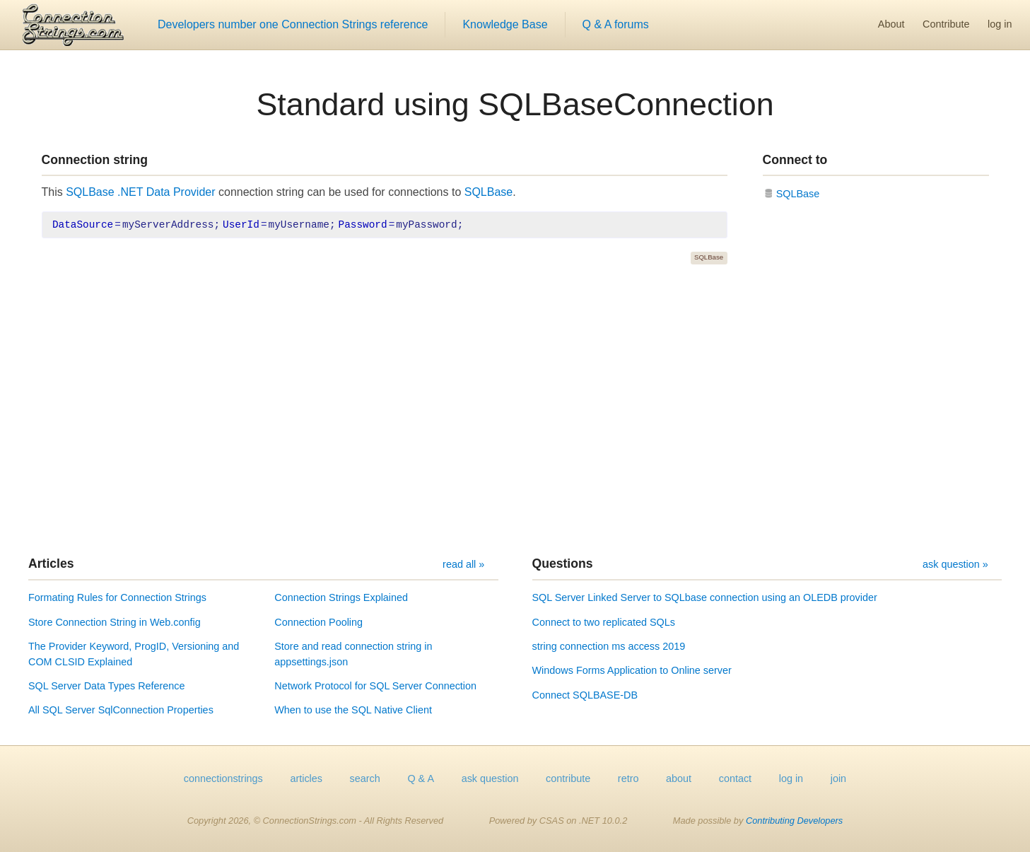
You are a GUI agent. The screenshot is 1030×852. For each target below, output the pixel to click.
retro (628, 778)
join (838, 778)
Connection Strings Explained (341, 597)
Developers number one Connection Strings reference (293, 24)
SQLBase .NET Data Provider (140, 192)
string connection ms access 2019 (609, 646)
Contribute (946, 24)
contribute (568, 778)
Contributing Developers (794, 820)
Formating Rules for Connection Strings (117, 597)
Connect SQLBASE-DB (585, 695)
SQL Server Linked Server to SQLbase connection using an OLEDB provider (704, 597)
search (365, 778)
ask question (490, 778)
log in (1000, 24)
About (891, 24)
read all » (463, 564)
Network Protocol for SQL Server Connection (375, 685)
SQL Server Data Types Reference (106, 685)
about (678, 778)
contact (735, 778)
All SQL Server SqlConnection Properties (120, 710)
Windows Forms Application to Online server (632, 670)
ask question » (955, 564)
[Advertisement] (515, 410)
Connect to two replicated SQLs (603, 622)
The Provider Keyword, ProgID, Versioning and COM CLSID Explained (133, 654)
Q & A (420, 778)
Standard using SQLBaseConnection (514, 104)
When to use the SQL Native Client (353, 710)
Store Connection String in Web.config (114, 622)
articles (306, 778)
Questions (562, 563)
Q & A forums (616, 24)
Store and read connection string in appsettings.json (353, 654)
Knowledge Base (504, 24)
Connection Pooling (318, 622)
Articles (51, 563)
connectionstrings (223, 778)
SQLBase (488, 192)
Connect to (795, 160)
